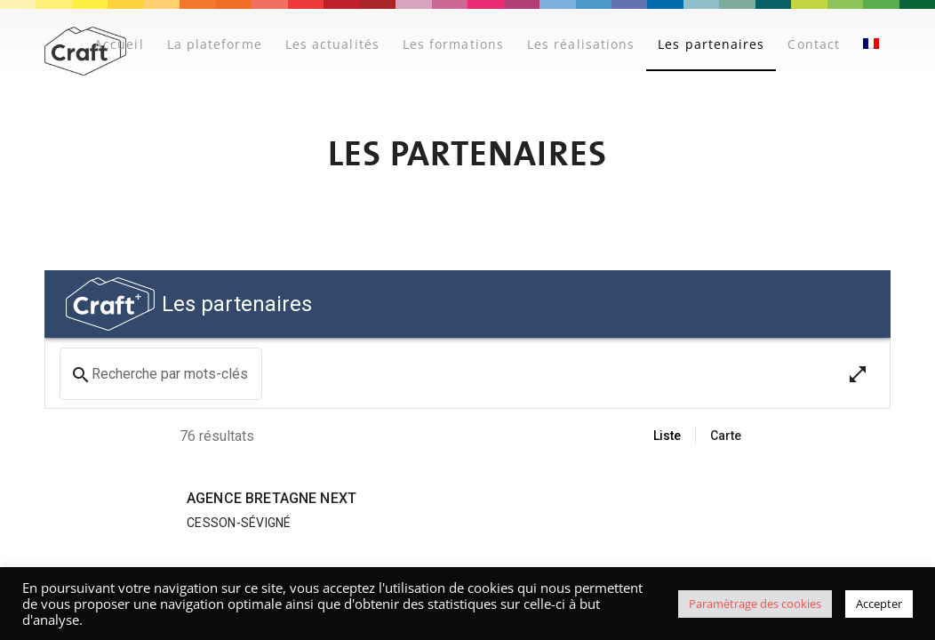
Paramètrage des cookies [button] (755, 604)
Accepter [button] (879, 604)
